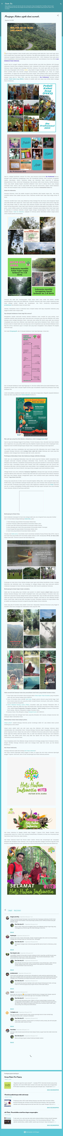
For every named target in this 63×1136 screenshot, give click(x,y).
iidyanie (12, 992)
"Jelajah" (10, 910)
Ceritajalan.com (14, 1012)
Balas (12, 932)
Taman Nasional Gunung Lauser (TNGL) (18, 704)
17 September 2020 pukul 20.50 (31, 1018)
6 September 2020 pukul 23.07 (26, 953)
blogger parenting (14, 916)
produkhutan (7, 305)
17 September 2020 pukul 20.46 (31, 960)
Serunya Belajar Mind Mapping (13, 1077)
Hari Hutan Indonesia (29, 750)
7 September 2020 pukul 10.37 (21, 992)
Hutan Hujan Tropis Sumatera (42, 695)
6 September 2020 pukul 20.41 (23, 935)
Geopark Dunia (32, 712)
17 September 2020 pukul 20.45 (31, 941)
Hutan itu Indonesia (18, 211)
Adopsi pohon (7, 722)
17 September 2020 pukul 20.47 (31, 980)
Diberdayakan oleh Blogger (31, 1132)
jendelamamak (14, 973)
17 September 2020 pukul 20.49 (31, 998)
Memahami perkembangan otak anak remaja (16, 1095)
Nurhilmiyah (13, 935)
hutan (43, 439)
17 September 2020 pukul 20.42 (31, 924)
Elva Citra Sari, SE (19, 924)
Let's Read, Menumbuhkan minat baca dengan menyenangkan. (21, 1112)
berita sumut (14, 533)
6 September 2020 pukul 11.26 (26, 916)
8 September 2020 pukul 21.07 (22, 1029)
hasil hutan (28, 699)
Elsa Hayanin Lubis (15, 953)
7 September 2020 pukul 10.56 (25, 1012)
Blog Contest (17, 910)
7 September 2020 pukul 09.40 (24, 973)
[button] (58, 15)
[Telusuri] (61, 4)
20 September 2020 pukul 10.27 (31, 1035)
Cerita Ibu (8, 3)
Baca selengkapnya (53, 1090)
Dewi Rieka (13, 1029)
